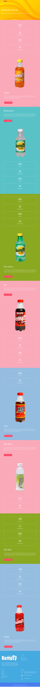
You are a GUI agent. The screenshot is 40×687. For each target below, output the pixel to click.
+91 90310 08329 (27, 678)
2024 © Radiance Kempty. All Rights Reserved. (20, 685)
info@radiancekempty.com (28, 675)
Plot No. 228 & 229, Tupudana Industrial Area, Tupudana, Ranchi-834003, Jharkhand (31, 673)
